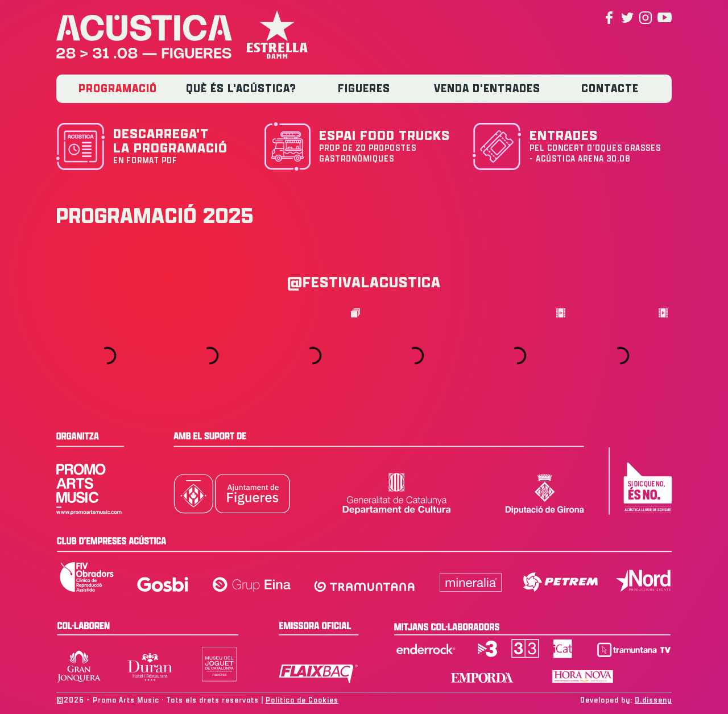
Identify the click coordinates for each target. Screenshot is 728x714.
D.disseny (653, 700)
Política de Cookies (302, 700)
